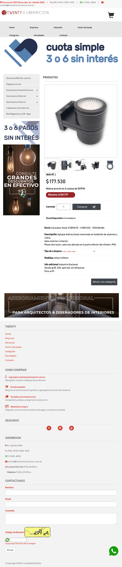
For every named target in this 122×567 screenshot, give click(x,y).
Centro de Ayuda (85, 28)
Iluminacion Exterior (22, 97)
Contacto (63, 35)
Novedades (39, 35)
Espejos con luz (13, 84)
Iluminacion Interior (22, 103)
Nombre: (9, 488)
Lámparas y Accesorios (17, 108)
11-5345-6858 (89, 2)
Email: (8, 499)
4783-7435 (69, 2)
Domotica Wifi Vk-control (18, 78)
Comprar (86, 207)
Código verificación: (15, 532)
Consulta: (9, 511)
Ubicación (58, 28)
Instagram (14, 35)
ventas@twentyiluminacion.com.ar (17, 5)
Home (12, 28)
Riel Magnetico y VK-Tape (18, 114)
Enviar (10, 550)
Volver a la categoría (104, 282)
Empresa (34, 28)
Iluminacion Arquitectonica (22, 91)
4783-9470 (57, 2)
